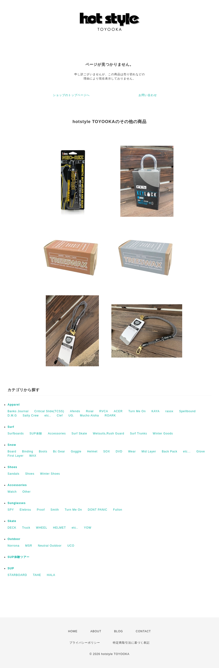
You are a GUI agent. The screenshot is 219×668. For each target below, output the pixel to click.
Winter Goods (163, 433)
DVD (119, 451)
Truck (26, 527)
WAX (32, 455)
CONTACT (143, 631)
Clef (60, 415)
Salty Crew (31, 415)
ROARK (110, 415)
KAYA (156, 411)
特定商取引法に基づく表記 (131, 642)
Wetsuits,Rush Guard (108, 433)
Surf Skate (79, 433)
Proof (41, 509)
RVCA (103, 411)
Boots (43, 451)
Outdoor (14, 539)
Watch (12, 491)
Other (26, 491)
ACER (118, 411)
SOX (106, 451)
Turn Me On (137, 411)
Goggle (76, 451)
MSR (28, 545)
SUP (11, 568)
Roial (89, 411)
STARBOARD (17, 575)
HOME (73, 631)
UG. (71, 415)
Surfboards (16, 433)
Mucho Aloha (89, 415)
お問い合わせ (148, 95)
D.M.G (12, 415)
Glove (200, 451)
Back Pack (169, 451)
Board (12, 451)
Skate (12, 521)
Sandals (13, 473)
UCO (70, 545)
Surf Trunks (138, 433)
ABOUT (95, 631)
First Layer (16, 455)
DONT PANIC (97, 509)
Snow (12, 445)
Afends (75, 411)
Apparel (14, 404)
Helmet (92, 451)
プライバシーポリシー (84, 642)
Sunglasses (17, 503)
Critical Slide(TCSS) (49, 411)
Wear (132, 451)
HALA (51, 575)
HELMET (59, 527)
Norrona (13, 545)
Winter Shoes (50, 473)
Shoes (12, 467)
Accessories (57, 433)
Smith (55, 509)
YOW (88, 527)
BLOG (118, 631)
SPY (11, 509)
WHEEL (41, 527)
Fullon (117, 509)
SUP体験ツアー (18, 557)
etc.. (47, 415)
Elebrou (25, 509)
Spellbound (187, 411)
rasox (169, 411)
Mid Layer (149, 451)
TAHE (37, 575)
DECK (12, 527)
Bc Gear (59, 451)
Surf (11, 427)
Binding (27, 451)
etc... (187, 451)
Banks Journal (18, 411)
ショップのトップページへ (71, 95)
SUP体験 (35, 433)
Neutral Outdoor (50, 545)
